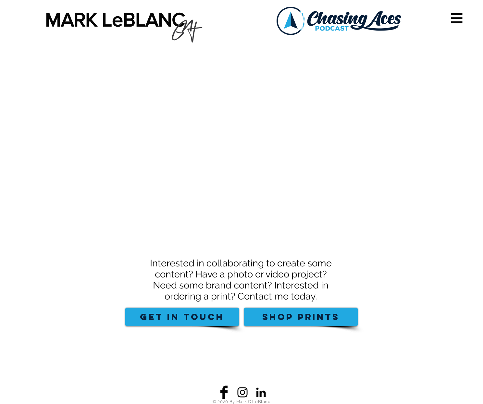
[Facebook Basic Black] (224, 392)
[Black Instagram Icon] (242, 392)
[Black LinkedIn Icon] (261, 392)
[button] (457, 18)
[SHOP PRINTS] (301, 317)
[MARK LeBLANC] (119, 20)
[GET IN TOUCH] (182, 317)
